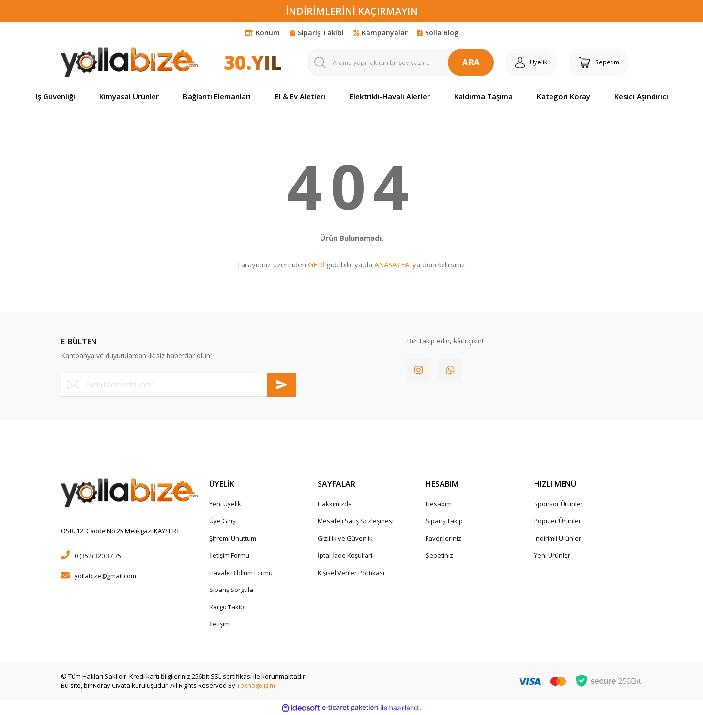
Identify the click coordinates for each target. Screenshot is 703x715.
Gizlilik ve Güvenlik (345, 538)
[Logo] (129, 62)
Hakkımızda (335, 503)
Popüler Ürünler (557, 520)
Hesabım (439, 503)
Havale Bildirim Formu (241, 572)
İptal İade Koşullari (345, 555)
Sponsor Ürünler (558, 503)
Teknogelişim (256, 685)
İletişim (219, 624)
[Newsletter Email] (178, 385)
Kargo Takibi (227, 607)
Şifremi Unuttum (232, 538)
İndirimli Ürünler (557, 538)
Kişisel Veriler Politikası (351, 572)
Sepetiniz (439, 555)
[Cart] (599, 62)
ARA (471, 62)
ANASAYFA (391, 264)
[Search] (401, 62)
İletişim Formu (229, 555)
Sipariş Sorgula (231, 589)
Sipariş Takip (444, 520)
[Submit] (281, 385)
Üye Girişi (223, 520)
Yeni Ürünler (552, 555)
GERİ (316, 264)
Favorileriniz (443, 538)
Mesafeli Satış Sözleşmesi (356, 520)
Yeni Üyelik (225, 503)
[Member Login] (531, 62)
